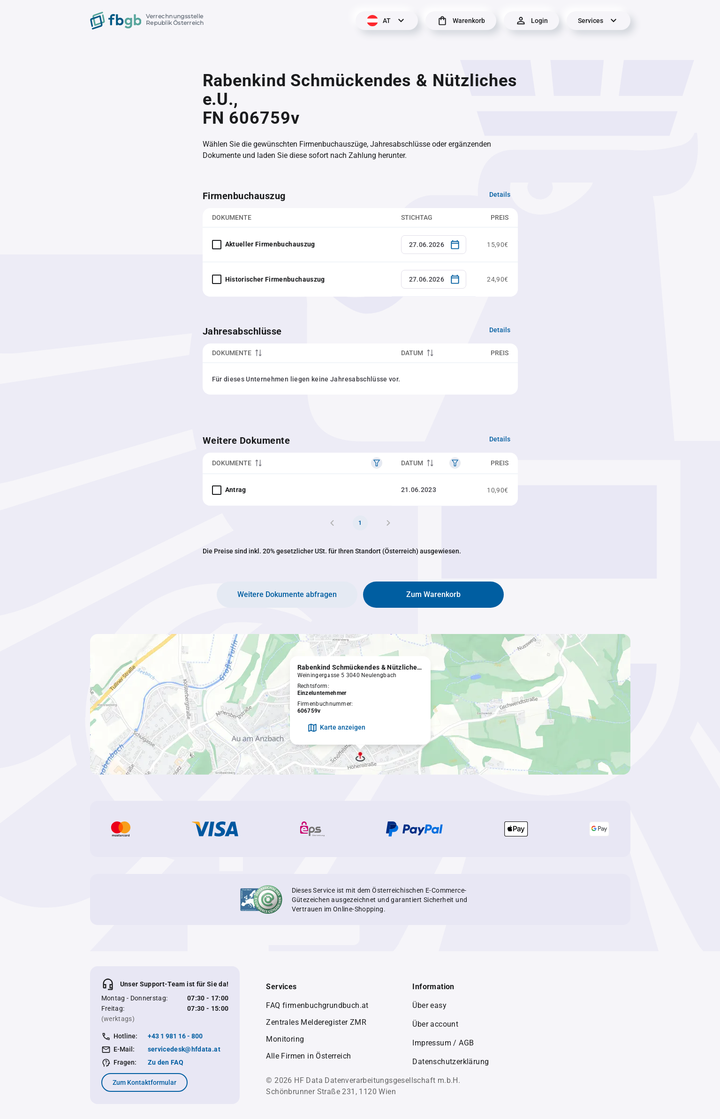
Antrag (235, 489)
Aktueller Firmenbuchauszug (270, 244)
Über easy (429, 1005)
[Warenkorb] (460, 20)
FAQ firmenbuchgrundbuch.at (317, 1005)
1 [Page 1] (360, 523)
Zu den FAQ (166, 1062)
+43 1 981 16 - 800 (175, 1036)
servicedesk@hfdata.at (184, 1049)
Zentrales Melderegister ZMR (316, 1022)
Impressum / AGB (443, 1042)
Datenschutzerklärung (450, 1061)
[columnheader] (297, 353)
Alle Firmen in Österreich (308, 1056)
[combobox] (433, 244)
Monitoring (285, 1039)
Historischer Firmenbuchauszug (275, 279)
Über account (435, 1024)
